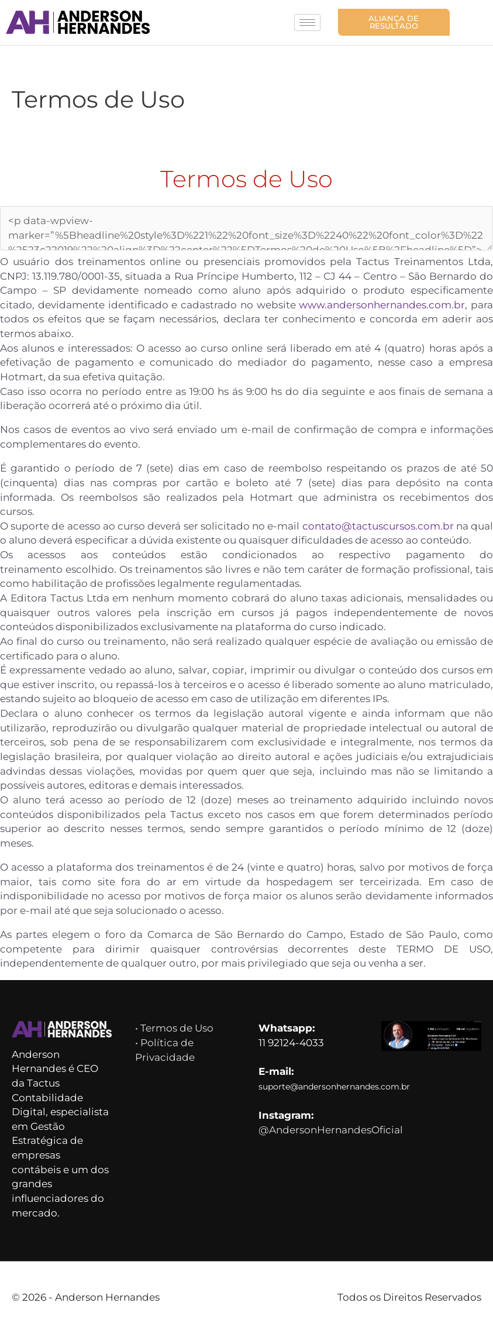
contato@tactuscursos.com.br (399, 522)
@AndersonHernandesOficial (333, 1143)
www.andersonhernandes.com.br (405, 301)
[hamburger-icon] (307, 20)
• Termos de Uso (176, 1039)
